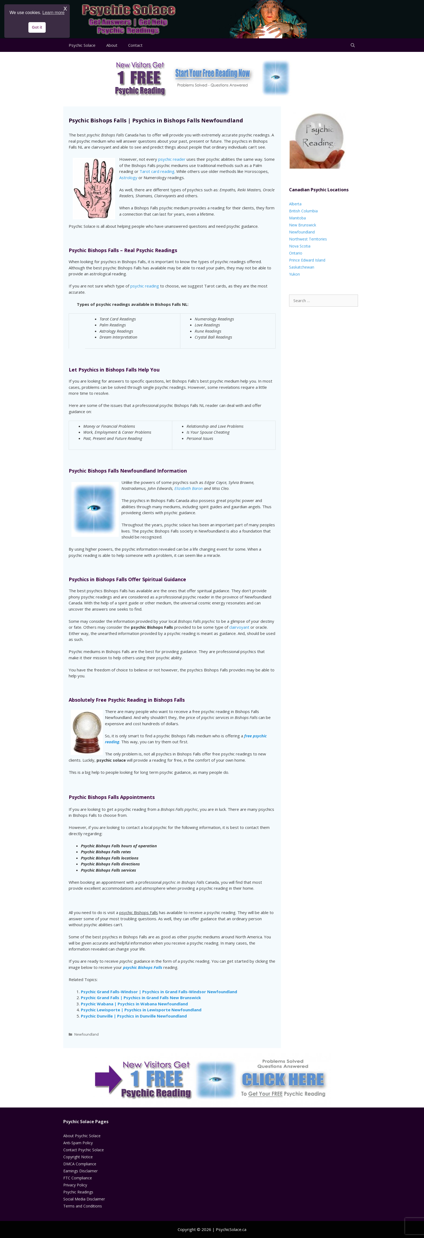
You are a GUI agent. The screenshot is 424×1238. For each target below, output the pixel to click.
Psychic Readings (78, 1191)
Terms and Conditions (82, 1206)
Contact (135, 45)
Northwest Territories (308, 239)
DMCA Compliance (79, 1163)
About (111, 45)
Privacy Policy (75, 1184)
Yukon (294, 274)
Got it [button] (37, 27)
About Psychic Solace (82, 1135)
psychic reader (172, 159)
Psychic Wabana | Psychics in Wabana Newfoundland (134, 1003)
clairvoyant (239, 627)
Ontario (295, 253)
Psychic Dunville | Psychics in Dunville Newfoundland (134, 1016)
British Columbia (303, 210)
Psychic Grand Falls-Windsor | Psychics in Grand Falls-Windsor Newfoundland (159, 991)
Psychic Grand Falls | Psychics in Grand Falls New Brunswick (141, 997)
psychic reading (144, 286)
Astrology (128, 177)
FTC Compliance (77, 1177)
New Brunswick (302, 224)
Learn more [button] (53, 12)
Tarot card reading (157, 171)
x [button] (65, 8)
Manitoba (297, 217)
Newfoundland (86, 1034)
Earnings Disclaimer (80, 1170)
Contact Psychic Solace (83, 1149)
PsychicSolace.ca (231, 1229)
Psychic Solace (82, 45)
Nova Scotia (299, 246)
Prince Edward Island (307, 260)
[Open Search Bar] (353, 45)
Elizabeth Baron (188, 488)
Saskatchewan (301, 267)
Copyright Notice (78, 1156)
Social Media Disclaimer (84, 1199)
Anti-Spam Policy (78, 1142)
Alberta (295, 203)
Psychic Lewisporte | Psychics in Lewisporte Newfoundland (141, 1009)
